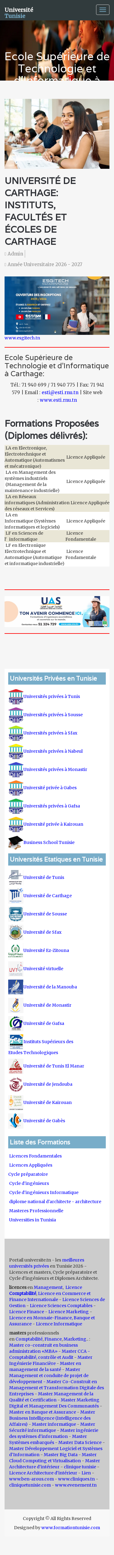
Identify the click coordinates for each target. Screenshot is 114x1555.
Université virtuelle (36, 968)
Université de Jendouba (40, 1084)
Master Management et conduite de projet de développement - (48, 1375)
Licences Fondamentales (35, 1156)
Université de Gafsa (36, 1023)
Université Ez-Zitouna (38, 950)
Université (19, 12)
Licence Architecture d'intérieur (43, 1473)
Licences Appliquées (30, 1165)
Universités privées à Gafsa (44, 806)
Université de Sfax (34, 932)
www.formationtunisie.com (70, 1527)
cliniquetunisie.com (30, 1485)
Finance (53, 1339)
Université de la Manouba (42, 987)
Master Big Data (61, 1454)
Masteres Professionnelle (36, 1210)
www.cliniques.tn (76, 1479)
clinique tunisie (80, 1467)
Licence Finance (26, 1311)
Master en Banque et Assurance (42, 1412)
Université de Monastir (39, 1005)
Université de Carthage (40, 895)
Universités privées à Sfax (42, 733)
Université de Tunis (36, 877)
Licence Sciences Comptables (61, 1305)
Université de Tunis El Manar (46, 1066)
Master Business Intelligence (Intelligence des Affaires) (52, 1418)
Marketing (75, 1339)
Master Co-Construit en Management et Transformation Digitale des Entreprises (56, 1388)
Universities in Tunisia (32, 1220)
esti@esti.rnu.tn (60, 392)
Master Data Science (80, 1442)
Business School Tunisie (41, 842)
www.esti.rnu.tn (58, 400)
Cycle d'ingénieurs (29, 1183)
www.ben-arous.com (31, 1479)
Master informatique (54, 1424)
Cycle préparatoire (28, 1174)
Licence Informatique (59, 1324)
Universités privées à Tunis (44, 696)
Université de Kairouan (40, 1102)
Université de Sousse (37, 914)
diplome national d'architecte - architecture (55, 1201)
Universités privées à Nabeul (45, 751)
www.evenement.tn (76, 1485)
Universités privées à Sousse (45, 714)
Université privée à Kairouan (45, 824)
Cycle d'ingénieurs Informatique (43, 1192)
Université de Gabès (36, 1120)
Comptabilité (29, 1339)
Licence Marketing (68, 1311)
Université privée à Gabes (42, 787)
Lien (86, 1473)
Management (48, 1287)
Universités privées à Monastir (47, 769)
